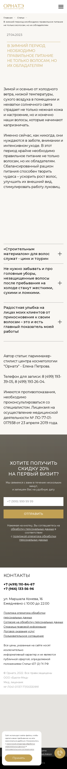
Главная (8, 17)
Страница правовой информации (25, 626)
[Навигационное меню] (60, 7)
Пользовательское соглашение (24, 636)
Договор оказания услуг (19, 631)
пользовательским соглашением (19, 749)
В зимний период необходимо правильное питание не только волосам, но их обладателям (33, 23)
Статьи (20, 17)
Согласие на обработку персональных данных (33, 622)
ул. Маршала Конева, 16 (23, 599)
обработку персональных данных (32, 529)
